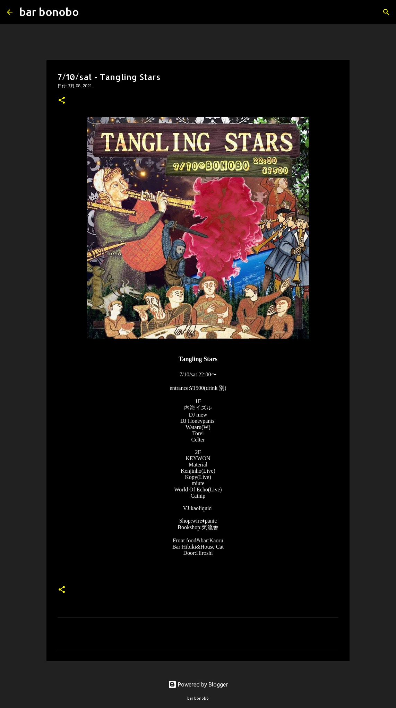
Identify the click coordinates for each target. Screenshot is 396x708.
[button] (62, 101)
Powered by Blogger (198, 684)
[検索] (89, 12)
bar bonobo (49, 12)
